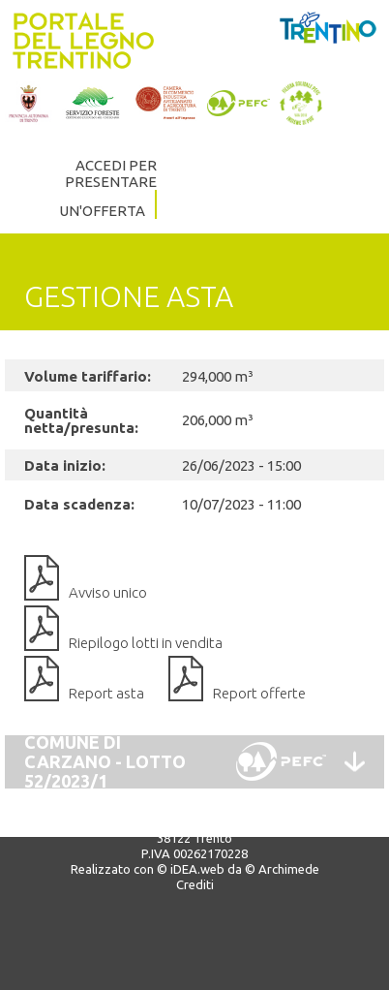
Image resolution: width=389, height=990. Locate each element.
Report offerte (259, 693)
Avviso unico (108, 592)
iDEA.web (197, 869)
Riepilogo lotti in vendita (146, 642)
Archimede (288, 869)
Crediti (195, 884)
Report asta (106, 693)
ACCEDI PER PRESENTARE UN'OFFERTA (108, 188)
